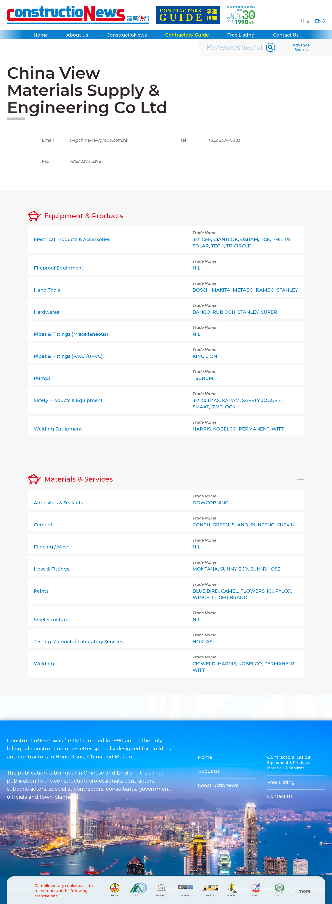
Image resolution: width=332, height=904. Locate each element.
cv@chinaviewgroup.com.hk (98, 140)
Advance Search (301, 47)
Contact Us (286, 35)
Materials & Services (285, 768)
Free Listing (241, 35)
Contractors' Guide (187, 35)
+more (303, 891)
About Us (77, 35)
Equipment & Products (288, 763)
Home (41, 35)
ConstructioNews (127, 35)
